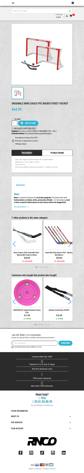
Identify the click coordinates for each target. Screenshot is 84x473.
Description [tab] (27, 153)
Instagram (53, 453)
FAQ (42, 398)
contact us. (49, 405)
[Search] (42, 10)
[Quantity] (14, 123)
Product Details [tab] (57, 153)
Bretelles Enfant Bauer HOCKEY (59, 310)
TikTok (42, 453)
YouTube (31, 453)
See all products (21, 207)
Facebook (20, 453)
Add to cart (28, 123)
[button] (14, 244)
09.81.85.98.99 (42, 402)
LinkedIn (64, 453)
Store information (19, 411)
